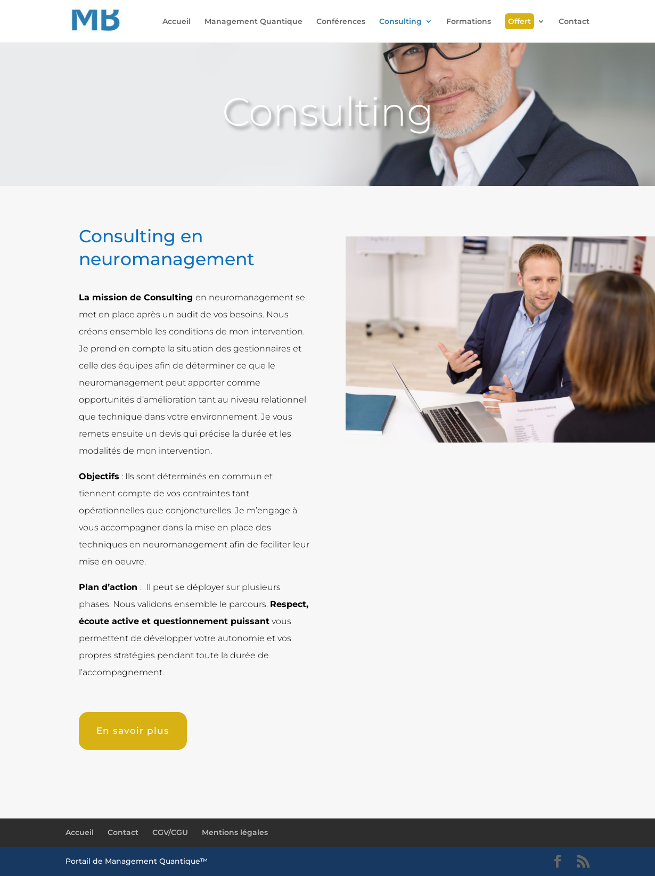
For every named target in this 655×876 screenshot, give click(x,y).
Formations (468, 22)
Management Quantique (253, 22)
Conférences (340, 22)
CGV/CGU (170, 832)
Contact (574, 22)
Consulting (400, 22)
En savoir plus (132, 730)
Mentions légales (235, 832)
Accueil (176, 22)
